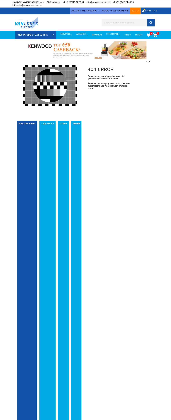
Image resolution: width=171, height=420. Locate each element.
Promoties (66, 35)
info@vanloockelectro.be (98, 2)
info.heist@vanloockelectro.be (26, 5)
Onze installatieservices (85, 11)
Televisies (47, 123)
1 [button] (146, 61)
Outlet (135, 11)
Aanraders (82, 35)
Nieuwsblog (97, 35)
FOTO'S (128, 35)
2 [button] (149, 61)
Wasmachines (27, 123)
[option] (85, 50)
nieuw (76, 123)
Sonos (63, 123)
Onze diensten (113, 35)
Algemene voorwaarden (115, 11)
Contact (139, 35)
